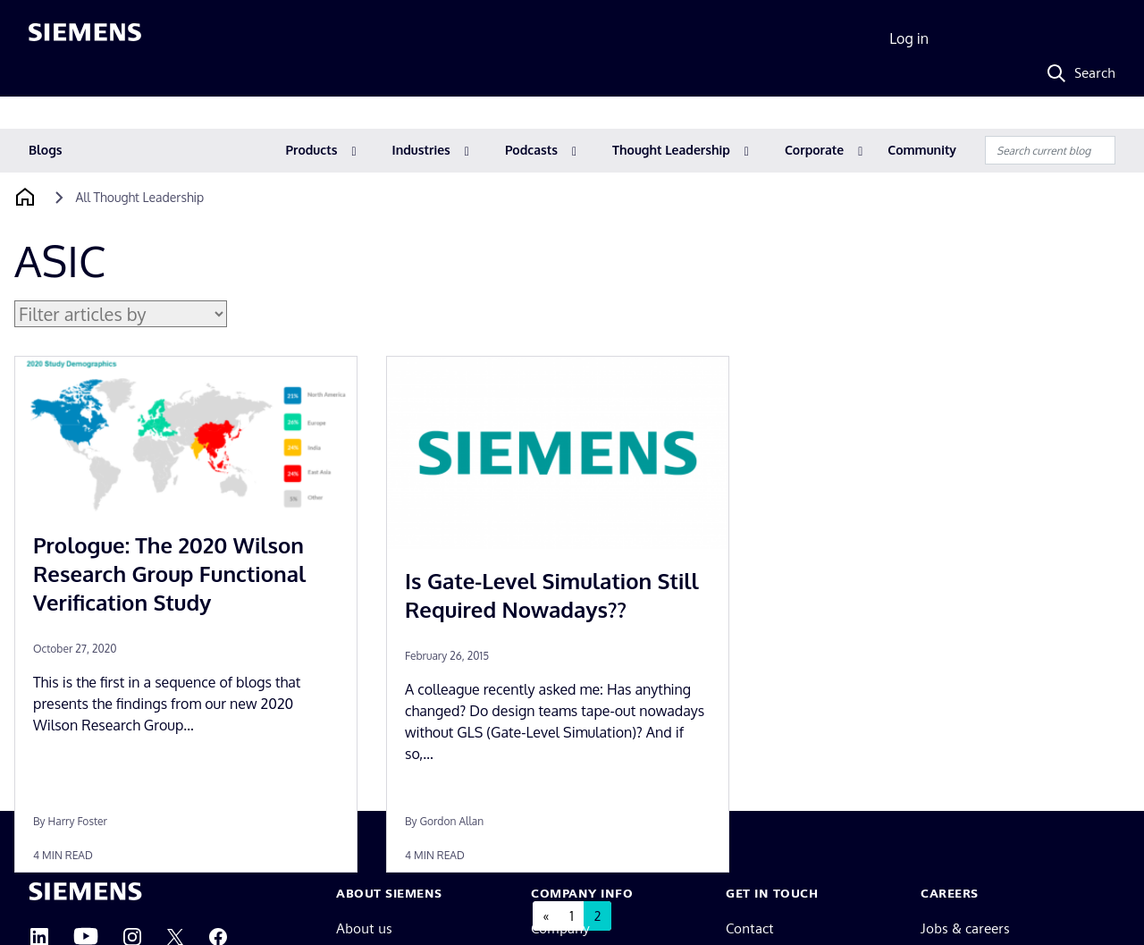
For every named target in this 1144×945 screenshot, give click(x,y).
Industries (421, 149)
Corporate (814, 149)
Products (312, 149)
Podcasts (531, 149)
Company (560, 928)
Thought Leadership (671, 149)
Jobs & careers (965, 928)
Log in (909, 38)
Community (921, 149)
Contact (750, 928)
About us (364, 928)
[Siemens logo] (85, 39)
